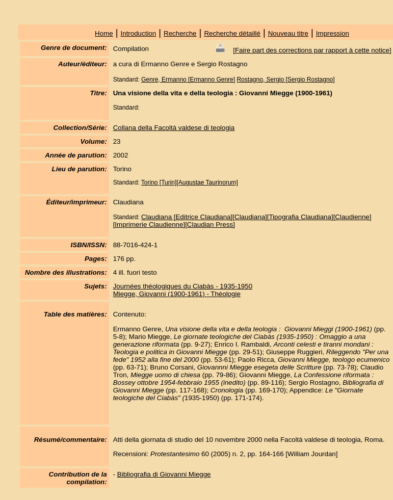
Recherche (180, 33)
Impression (332, 33)
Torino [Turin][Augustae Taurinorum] (189, 182)
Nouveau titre (288, 33)
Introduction (138, 33)
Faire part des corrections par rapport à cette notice (312, 50)
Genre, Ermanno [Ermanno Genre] (188, 79)
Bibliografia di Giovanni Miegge (164, 474)
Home (104, 33)
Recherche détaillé (232, 33)
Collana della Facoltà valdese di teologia (174, 127)
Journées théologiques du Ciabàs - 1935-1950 (182, 286)
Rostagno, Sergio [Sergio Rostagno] (285, 79)
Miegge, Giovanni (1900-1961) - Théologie (177, 294)
